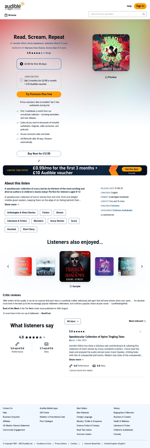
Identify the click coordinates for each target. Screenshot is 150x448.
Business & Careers (122, 417)
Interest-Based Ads (93, 444)
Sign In (140, 6)
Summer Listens (84, 434)
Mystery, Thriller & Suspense (89, 421)
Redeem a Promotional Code (52, 417)
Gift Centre (44, 412)
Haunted (11, 229)
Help (129, 6)
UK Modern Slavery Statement (16, 425)
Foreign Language (84, 417)
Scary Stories (57, 221)
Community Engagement (14, 430)
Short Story (29, 229)
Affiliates (6, 421)
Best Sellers (82, 408)
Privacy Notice (61, 444)
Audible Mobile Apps (49, 408)
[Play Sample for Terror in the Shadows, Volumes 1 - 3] (75, 286)
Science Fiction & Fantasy (88, 425)
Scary (74, 221)
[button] (39, 160)
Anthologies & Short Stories (21, 212)
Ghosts (59, 212)
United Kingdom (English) (114, 444)
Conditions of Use (44, 444)
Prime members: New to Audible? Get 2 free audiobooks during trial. (39, 104)
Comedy (117, 434)
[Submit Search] (144, 14)
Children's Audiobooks (123, 430)
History (117, 408)
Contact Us (8, 408)
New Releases (83, 412)
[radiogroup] (39, 73)
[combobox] (118, 14)
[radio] (39, 63)
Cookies (74, 444)
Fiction (45, 212)
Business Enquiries (11, 417)
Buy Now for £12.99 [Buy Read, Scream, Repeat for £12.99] (39, 153)
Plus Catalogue (46, 421)
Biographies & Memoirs (124, 412)
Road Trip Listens (84, 430)
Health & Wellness (121, 421)
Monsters (38, 221)
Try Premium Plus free (39, 94)
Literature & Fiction (17, 221)
